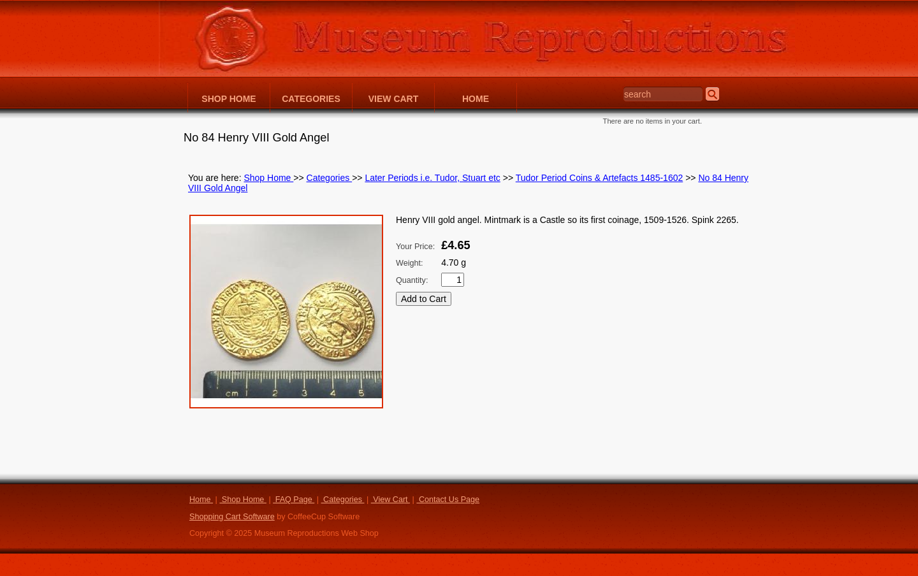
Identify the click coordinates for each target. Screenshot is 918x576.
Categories (330, 178)
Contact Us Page (447, 499)
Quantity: (412, 280)
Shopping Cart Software (232, 516)
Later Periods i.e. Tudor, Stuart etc (432, 178)
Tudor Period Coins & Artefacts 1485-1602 (599, 178)
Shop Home (268, 178)
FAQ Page (293, 499)
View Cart (390, 499)
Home (201, 499)
